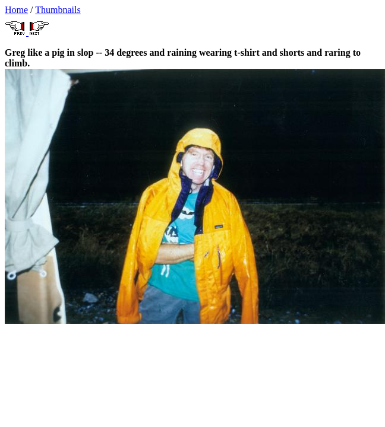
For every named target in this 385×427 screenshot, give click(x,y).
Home (16, 10)
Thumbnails (57, 10)
